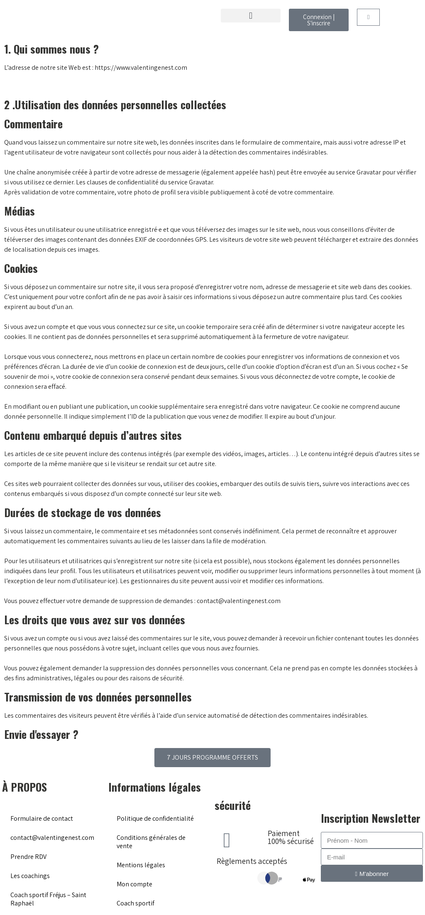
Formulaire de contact (41, 818)
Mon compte (134, 884)
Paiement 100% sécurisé (291, 837)
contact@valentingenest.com (52, 837)
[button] (251, 15)
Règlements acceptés (252, 861)
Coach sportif (135, 903)
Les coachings (30, 875)
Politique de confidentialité (155, 818)
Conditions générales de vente (151, 841)
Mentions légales (141, 865)
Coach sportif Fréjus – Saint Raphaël (48, 899)
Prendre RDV (28, 856)
